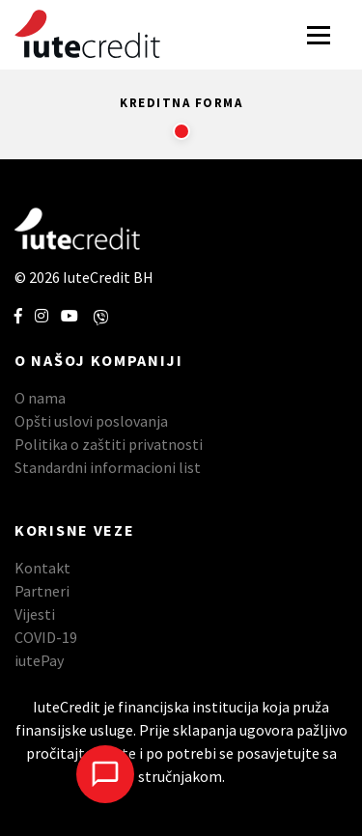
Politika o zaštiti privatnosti (108, 444)
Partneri (42, 590)
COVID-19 (45, 637)
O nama (40, 397)
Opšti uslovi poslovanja (91, 421)
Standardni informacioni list (107, 467)
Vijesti (34, 614)
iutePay (39, 660)
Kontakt (42, 567)
